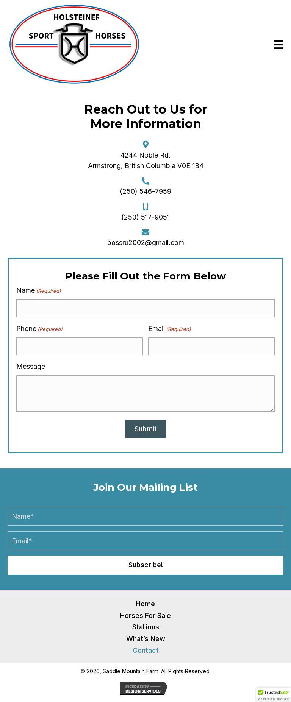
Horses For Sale (145, 615)
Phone (39, 328)
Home (145, 604)
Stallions (145, 627)
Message (30, 366)
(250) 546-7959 (145, 191)
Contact (146, 650)
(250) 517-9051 (145, 217)
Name (38, 290)
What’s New (145, 639)
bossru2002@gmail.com (145, 242)
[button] (145, 565)
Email (169, 328)
